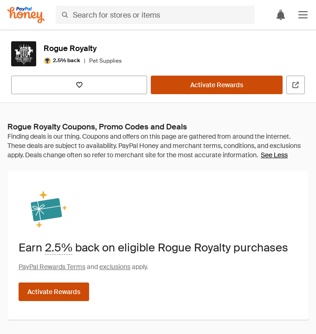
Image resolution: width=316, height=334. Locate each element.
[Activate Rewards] (217, 85)
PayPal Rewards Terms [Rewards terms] (52, 267)
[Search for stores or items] (155, 15)
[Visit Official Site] (295, 85)
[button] (303, 15)
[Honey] (26, 15)
